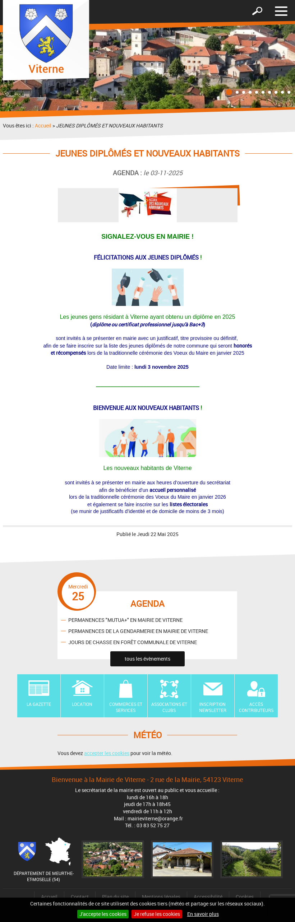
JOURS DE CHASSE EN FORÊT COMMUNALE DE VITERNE (132, 642)
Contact (80, 896)
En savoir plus (203, 914)
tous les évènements (147, 658)
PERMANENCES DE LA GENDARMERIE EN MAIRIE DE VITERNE (138, 631)
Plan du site (115, 896)
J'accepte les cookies (102, 914)
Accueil (43, 125)
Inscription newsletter (212, 707)
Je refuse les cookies (157, 914)
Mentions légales (161, 896)
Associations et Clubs (169, 707)
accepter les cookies (106, 753)
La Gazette (39, 704)
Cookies (245, 896)
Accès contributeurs (256, 707)
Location (82, 704)
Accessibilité (208, 896)
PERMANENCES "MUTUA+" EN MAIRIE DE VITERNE (125, 619)
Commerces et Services (125, 707)
